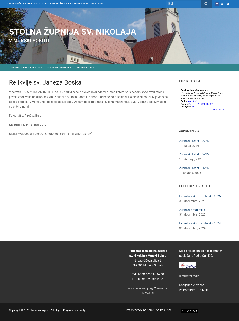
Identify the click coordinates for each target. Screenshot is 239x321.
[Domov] (228, 4)
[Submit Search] (206, 4)
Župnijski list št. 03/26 (194, 141)
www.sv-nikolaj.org (140, 288)
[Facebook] (217, 4)
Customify (79, 310)
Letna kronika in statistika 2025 (200, 196)
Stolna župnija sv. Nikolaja (72, 32)
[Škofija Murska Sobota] (222, 4)
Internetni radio (189, 276)
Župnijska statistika (192, 210)
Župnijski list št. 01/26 (194, 168)
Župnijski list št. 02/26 (194, 154)
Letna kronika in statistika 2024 (200, 223)
